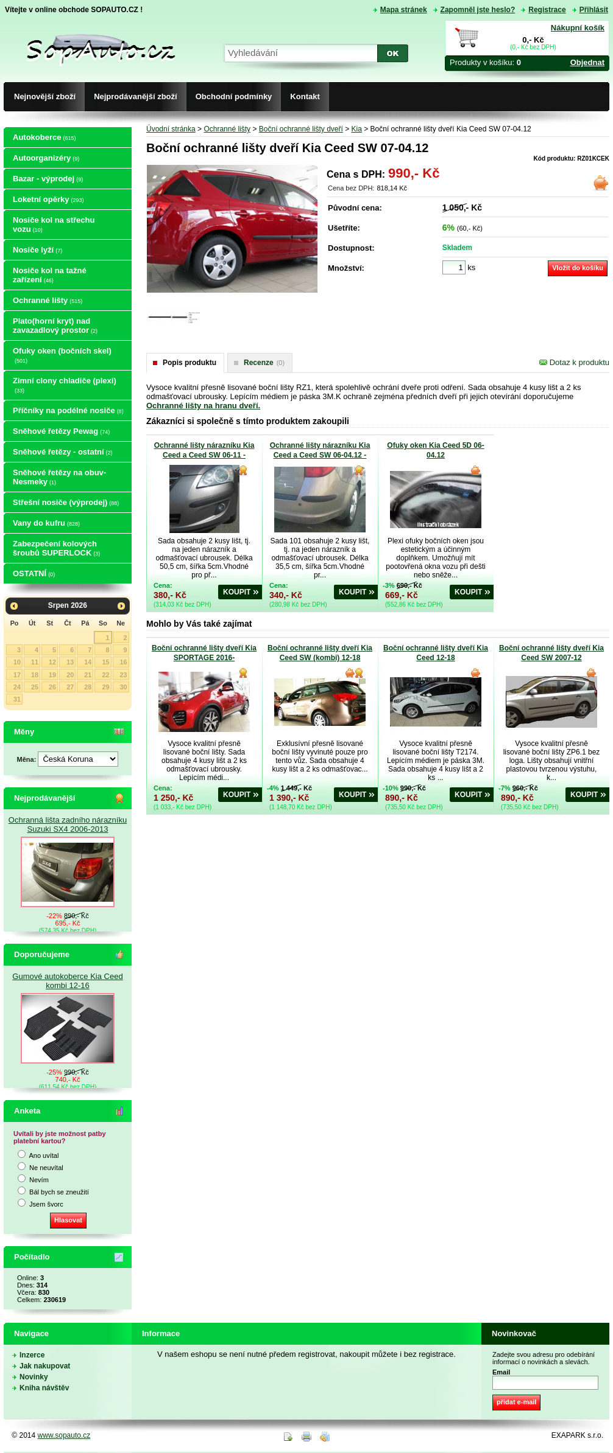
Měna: (27, 759)
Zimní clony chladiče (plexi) (64, 385)
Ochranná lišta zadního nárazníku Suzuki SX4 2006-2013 (68, 824)
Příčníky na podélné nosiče (68, 410)
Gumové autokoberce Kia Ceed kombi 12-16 (67, 981)
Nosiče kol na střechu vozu (53, 224)
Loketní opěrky (48, 199)
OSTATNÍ (34, 573)
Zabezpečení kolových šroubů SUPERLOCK (56, 548)
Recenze (264, 362)
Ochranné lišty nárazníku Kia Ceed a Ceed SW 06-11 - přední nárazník (204, 455)
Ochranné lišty (47, 300)
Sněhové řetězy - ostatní (63, 451)
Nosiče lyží (37, 249)
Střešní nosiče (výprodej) (66, 502)
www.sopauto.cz (64, 1435)
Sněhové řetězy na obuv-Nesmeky (59, 477)
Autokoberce (44, 137)
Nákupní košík (577, 27)
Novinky (33, 1377)
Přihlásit (593, 9)
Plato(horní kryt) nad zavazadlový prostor (55, 325)
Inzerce (31, 1355)
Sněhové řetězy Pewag (61, 431)
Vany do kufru (46, 523)
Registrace (546, 9)
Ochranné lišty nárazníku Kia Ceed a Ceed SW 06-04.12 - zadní (320, 455)
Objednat (587, 62)
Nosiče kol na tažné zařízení (50, 275)
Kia (357, 129)
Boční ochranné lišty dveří (301, 129)
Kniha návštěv (44, 1388)
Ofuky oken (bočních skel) (62, 355)
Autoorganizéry (46, 157)
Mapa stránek (403, 9)
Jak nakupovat (44, 1366)
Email (501, 1372)
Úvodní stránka (171, 129)
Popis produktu (189, 362)
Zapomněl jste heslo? (478, 9)
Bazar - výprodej (48, 178)
